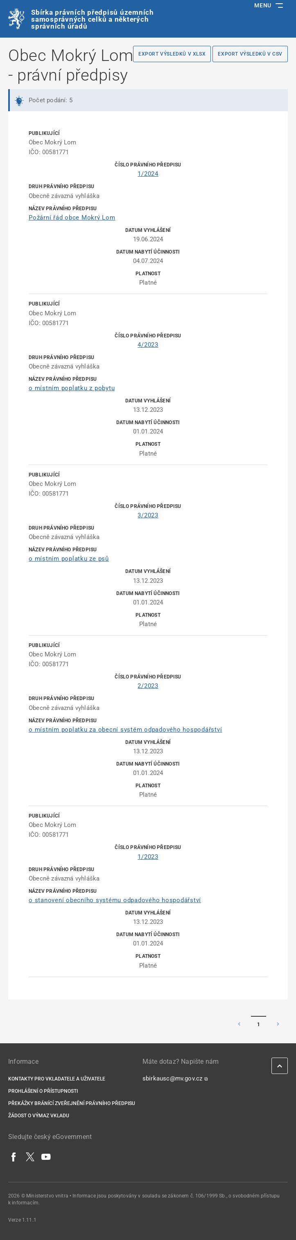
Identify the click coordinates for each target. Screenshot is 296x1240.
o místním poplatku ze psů (69, 558)
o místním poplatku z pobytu (72, 388)
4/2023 (148, 344)
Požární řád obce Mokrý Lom (72, 217)
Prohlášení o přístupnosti (43, 1091)
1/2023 (148, 856)
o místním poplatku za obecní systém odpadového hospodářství (125, 729)
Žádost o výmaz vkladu (38, 1116)
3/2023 (148, 515)
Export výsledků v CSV (250, 54)
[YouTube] (46, 1156)
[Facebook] (14, 1156)
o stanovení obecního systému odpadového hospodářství (115, 900)
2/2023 (148, 686)
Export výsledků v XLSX (172, 54)
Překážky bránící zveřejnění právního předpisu (71, 1103)
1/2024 (148, 173)
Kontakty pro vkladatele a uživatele (56, 1079)
